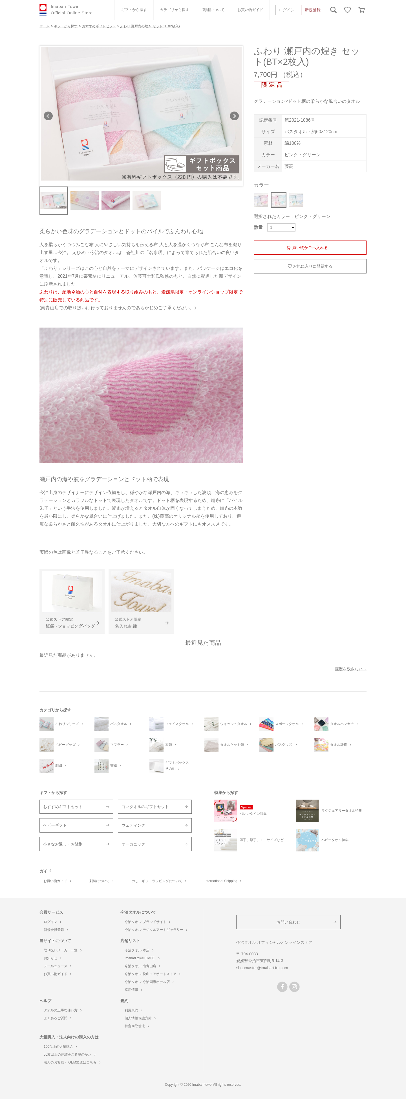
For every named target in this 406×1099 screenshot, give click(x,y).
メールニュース (57, 966)
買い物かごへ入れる (310, 247)
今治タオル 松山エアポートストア (152, 974)
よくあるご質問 (57, 1018)
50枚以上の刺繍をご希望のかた (69, 1054)
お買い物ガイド (250, 10)
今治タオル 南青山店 (142, 966)
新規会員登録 (56, 930)
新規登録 (313, 10)
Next (234, 116)
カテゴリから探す (174, 10)
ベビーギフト (55, 825)
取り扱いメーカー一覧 (62, 950)
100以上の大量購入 (60, 1047)
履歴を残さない (349, 669)
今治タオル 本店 (139, 950)
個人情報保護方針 (140, 1018)
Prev (48, 116)
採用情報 (133, 990)
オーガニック (133, 844)
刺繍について (213, 10)
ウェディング (133, 825)
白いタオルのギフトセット (145, 806)
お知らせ (52, 958)
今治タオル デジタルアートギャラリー (156, 930)
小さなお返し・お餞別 (63, 844)
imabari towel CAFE (142, 958)
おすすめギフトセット (63, 806)
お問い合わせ (288, 922)
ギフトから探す (134, 10)
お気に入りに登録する (312, 266)
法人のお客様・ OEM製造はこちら (72, 1062)
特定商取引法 (137, 1026)
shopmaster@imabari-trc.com (262, 967)
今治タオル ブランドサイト (147, 922)
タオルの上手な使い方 (62, 1010)
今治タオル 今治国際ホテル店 (149, 982)
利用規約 (133, 1010)
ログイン (287, 10)
